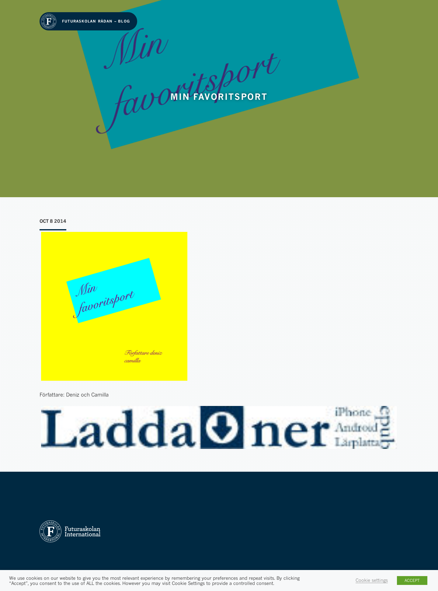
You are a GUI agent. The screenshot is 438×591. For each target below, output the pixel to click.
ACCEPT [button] (412, 580)
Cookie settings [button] (372, 580)
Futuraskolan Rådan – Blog (96, 21)
